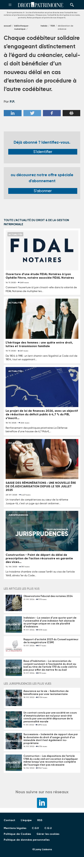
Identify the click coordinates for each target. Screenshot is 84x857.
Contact (9, 820)
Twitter (32, 113)
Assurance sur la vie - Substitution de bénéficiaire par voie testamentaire (46, 692)
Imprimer (71, 113)
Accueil (7, 26)
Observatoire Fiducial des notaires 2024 (48, 596)
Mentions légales (15, 828)
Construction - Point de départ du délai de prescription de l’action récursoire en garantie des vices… (39, 558)
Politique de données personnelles (27, 839)
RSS (39, 820)
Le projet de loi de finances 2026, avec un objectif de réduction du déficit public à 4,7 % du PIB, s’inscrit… (42, 414)
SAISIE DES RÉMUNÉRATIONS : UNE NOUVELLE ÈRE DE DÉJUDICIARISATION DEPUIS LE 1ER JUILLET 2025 (41, 486)
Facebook (52, 113)
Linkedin (13, 113)
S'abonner (43, 191)
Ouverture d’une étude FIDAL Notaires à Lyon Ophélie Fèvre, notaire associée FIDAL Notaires (40, 275)
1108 (52, 26)
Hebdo (44, 26)
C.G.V (35, 828)
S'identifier (42, 151)
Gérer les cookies (48, 834)
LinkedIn (42, 803)
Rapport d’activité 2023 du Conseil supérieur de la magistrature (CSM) (50, 641)
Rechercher (71, 5)
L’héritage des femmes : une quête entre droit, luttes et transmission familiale (39, 344)
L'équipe (26, 820)
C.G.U (48, 828)
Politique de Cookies (17, 834)
